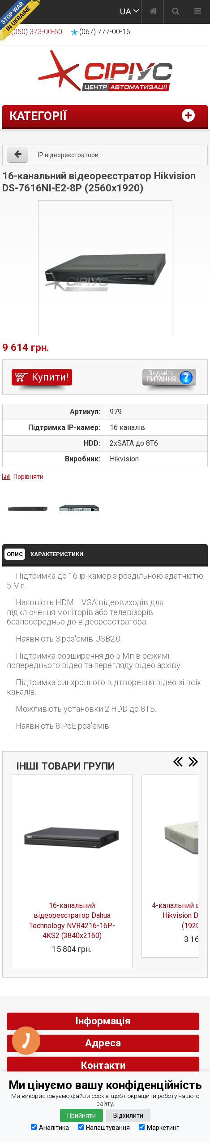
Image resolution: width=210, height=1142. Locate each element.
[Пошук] (175, 12)
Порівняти (28, 476)
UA (125, 11)
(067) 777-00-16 (104, 31)
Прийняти (81, 1115)
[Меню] (198, 12)
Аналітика (50, 1127)
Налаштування (104, 1127)
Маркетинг (159, 1127)
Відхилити (128, 1115)
